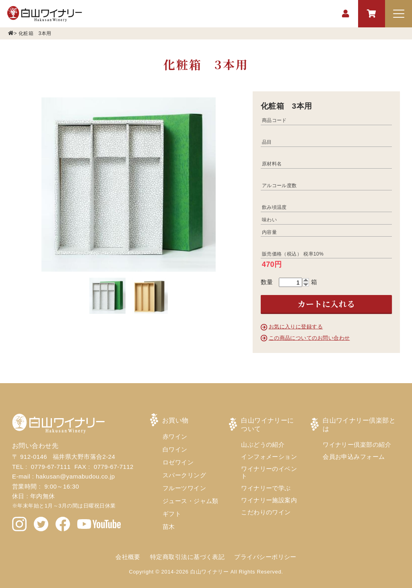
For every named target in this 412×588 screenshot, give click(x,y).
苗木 (169, 526)
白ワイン (175, 449)
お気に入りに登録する (296, 327)
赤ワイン (175, 436)
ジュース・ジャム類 (190, 500)
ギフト (172, 513)
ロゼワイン (178, 462)
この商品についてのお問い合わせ (309, 338)
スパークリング (184, 475)
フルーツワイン (184, 488)
